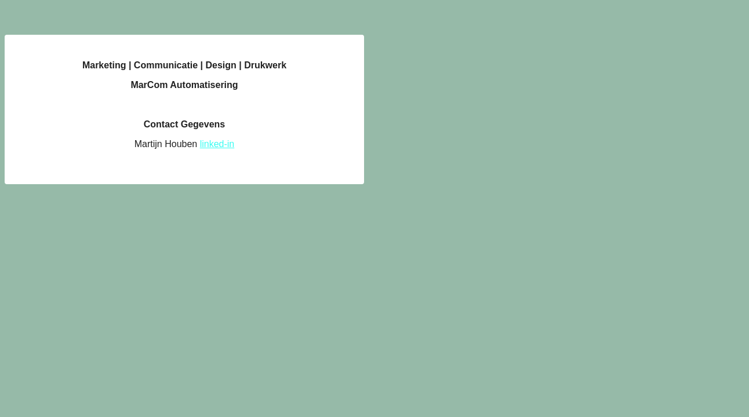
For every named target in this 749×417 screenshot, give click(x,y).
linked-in (217, 144)
